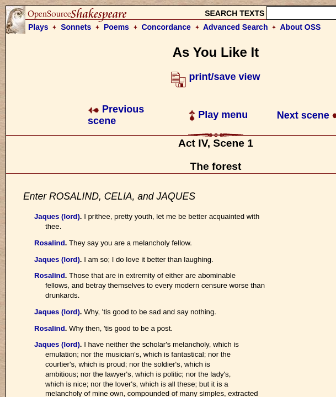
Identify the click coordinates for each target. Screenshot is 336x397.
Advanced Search (235, 27)
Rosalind (49, 243)
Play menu (218, 114)
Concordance (165, 27)
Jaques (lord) (57, 216)
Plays (38, 27)
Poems (116, 27)
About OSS (300, 27)
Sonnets (76, 27)
